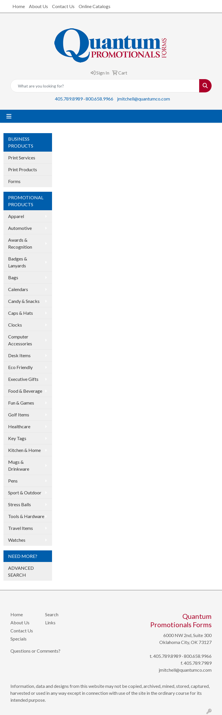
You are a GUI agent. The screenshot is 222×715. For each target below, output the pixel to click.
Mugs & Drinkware (18, 465)
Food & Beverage (25, 391)
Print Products (22, 169)
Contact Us (63, 6)
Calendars (18, 289)
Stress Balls (19, 504)
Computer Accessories (20, 340)
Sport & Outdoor (24, 492)
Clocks (15, 324)
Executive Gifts (23, 379)
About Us (38, 6)
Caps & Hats (20, 313)
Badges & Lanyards (17, 262)
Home (18, 6)
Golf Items (18, 414)
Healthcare (19, 426)
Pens (13, 480)
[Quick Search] (104, 85)
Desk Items (19, 355)
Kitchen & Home (24, 450)
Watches (16, 540)
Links (50, 622)
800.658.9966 (99, 98)
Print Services (21, 157)
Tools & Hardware (26, 516)
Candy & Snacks (24, 301)
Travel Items (20, 528)
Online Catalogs (94, 6)
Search (51, 614)
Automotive (20, 228)
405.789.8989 (69, 98)
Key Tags (17, 438)
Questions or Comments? (35, 650)
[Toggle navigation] (9, 116)
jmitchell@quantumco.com (143, 98)
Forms (14, 181)
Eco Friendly (20, 367)
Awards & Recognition (20, 243)
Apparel (16, 216)
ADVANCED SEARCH (21, 571)
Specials (18, 638)
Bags (13, 277)
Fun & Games (21, 402)
